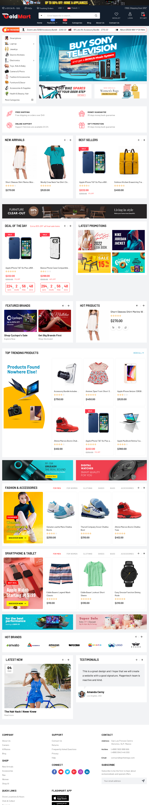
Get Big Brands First (50, 335)
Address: (106, 741)
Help (54, 757)
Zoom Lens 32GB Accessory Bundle (42, 29)
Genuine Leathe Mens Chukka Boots (59, 528)
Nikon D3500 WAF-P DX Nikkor (133, 29)
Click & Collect (8, 801)
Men (4, 775)
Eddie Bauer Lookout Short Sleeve (93, 594)
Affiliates (6, 749)
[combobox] (68, 15)
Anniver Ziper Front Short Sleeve (100, 391)
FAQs (29, 8)
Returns (55, 745)
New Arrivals (7, 766)
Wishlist (116, 18)
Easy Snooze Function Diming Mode (127, 594)
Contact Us (57, 741)
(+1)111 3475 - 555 (12, 8)
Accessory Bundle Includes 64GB (68, 391)
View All (137, 353)
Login (130, 18)
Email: (104, 757)
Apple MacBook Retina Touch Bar (131, 441)
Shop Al (5, 783)
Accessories (7, 771)
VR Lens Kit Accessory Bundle (86, 29)
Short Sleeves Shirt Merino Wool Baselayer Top (26, 182)
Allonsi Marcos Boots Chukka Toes (69, 441)
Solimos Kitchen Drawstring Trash (129, 182)
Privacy (55, 753)
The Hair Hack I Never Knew (20, 711)
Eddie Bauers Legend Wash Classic (58, 594)
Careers (5, 745)
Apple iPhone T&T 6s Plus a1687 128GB (96, 182)
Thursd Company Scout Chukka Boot (94, 528)
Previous (137, 305)
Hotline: (105, 749)
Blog (4, 753)
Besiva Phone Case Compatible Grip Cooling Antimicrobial (65, 268)
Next (143, 305)
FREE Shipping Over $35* (136, 8)
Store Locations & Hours (13, 796)
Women (5, 779)
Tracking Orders (46, 8)
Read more (9, 715)
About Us (6, 741)
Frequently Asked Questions (64, 749)
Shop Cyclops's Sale (16, 335)
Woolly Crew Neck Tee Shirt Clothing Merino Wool (61, 182)
